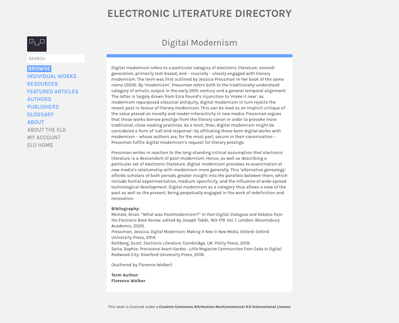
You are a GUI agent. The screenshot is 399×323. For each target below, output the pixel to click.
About (35, 122)
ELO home (40, 145)
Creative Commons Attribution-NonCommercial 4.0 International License (224, 307)
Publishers (43, 107)
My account (44, 138)
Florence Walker (128, 280)
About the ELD (46, 130)
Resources (42, 84)
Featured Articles (52, 92)
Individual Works (52, 76)
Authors (39, 99)
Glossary (40, 115)
